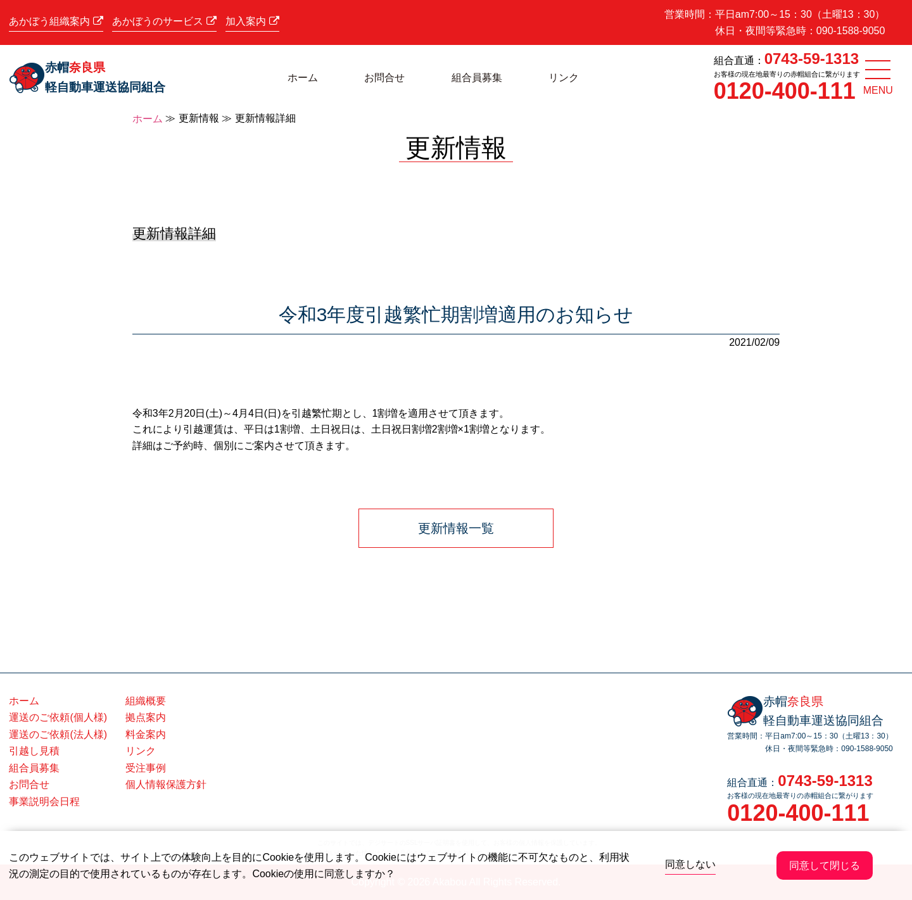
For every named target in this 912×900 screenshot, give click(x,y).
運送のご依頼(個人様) (58, 717)
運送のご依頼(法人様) (58, 734)
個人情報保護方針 (165, 784)
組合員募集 (477, 77)
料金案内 (145, 734)
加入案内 (252, 21)
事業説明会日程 (44, 801)
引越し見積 (34, 750)
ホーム (303, 77)
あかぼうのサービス (164, 21)
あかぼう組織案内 (56, 21)
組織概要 (145, 700)
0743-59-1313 (811, 58)
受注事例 (145, 768)
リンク (563, 77)
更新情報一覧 (456, 528)
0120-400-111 (785, 91)
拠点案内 (145, 717)
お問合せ (384, 77)
